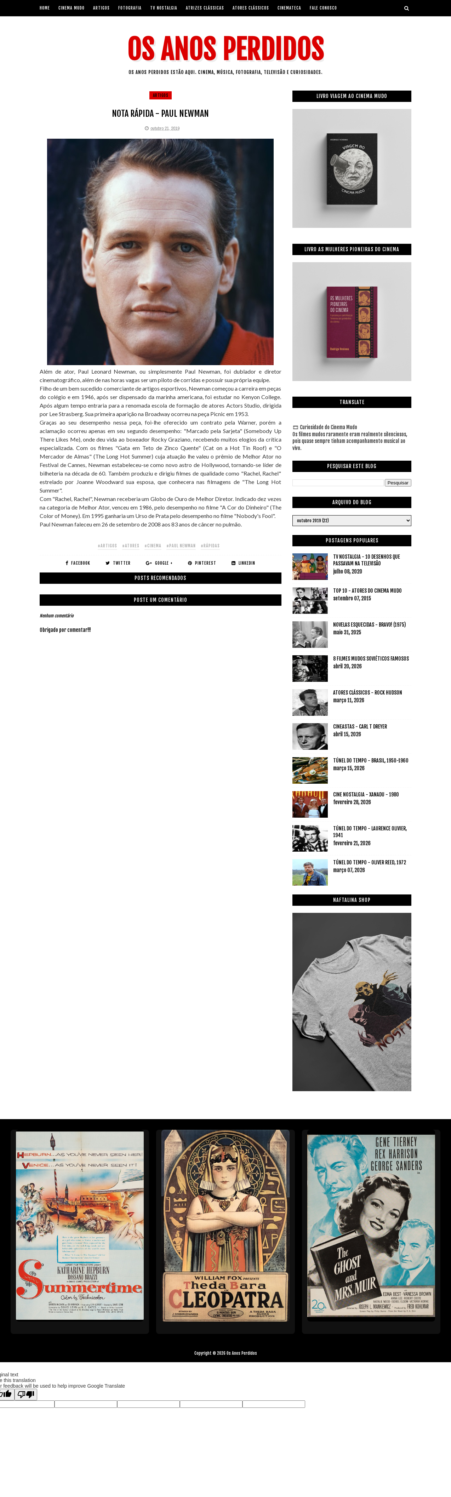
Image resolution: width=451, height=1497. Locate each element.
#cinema (152, 545)
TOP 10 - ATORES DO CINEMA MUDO (367, 591)
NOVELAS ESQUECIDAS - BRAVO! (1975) (369, 625)
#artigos (107, 545)
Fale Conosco (323, 8)
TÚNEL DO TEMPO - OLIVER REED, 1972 (369, 862)
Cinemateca (289, 8)
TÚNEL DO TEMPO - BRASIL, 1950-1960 (371, 761)
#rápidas (210, 545)
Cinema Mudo (71, 8)
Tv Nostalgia (163, 8)
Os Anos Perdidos (225, 50)
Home (45, 8)
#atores (130, 545)
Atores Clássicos (251, 8)
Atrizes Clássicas (205, 8)
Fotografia (130, 8)
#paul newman (181, 545)
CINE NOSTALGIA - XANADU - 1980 (366, 794)
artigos (101, 8)
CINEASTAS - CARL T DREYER (360, 727)
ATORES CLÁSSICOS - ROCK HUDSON (367, 693)
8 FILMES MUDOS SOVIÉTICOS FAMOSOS (371, 659)
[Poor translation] (26, 1394)
